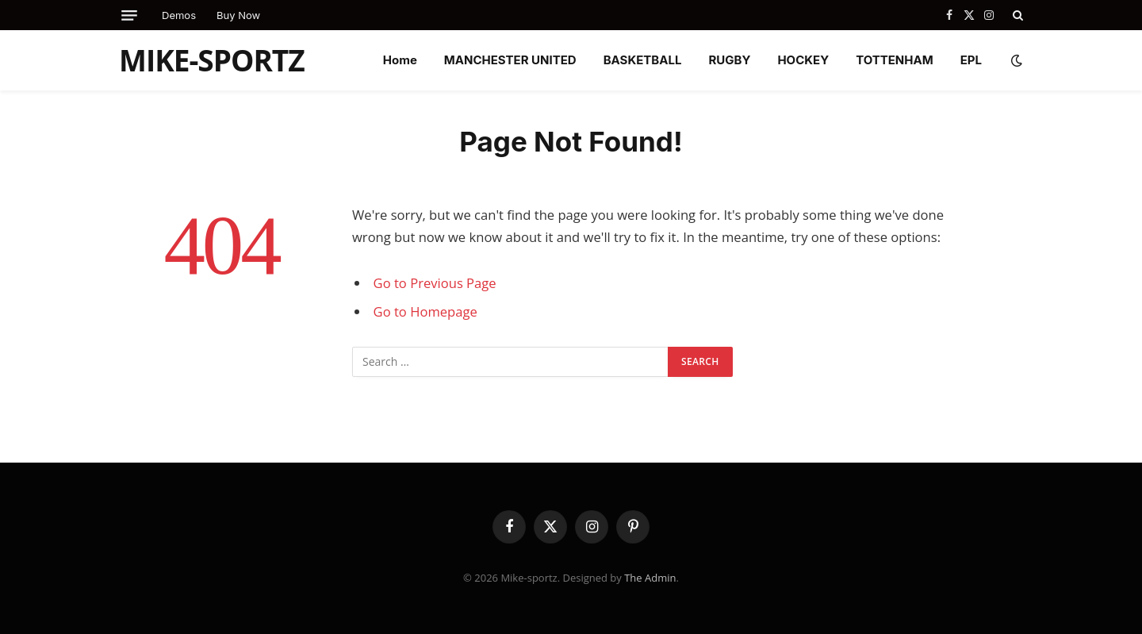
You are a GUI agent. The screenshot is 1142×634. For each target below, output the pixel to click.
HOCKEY (803, 59)
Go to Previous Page (435, 283)
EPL (971, 59)
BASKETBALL (643, 59)
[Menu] (129, 15)
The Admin (650, 578)
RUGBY (729, 59)
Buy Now (238, 15)
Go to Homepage (425, 311)
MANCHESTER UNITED (510, 59)
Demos (179, 15)
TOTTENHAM (894, 59)
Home (400, 59)
